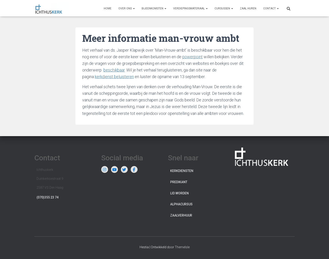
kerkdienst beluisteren (114, 76)
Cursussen (224, 8)
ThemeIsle (182, 247)
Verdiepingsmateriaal (190, 8)
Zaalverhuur (181, 215)
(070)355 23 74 (47, 197)
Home (107, 8)
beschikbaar (114, 70)
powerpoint (192, 56)
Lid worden (179, 193)
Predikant (178, 182)
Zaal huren (248, 8)
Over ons (126, 8)
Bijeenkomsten (154, 8)
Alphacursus (181, 204)
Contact (271, 8)
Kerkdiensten (181, 171)
